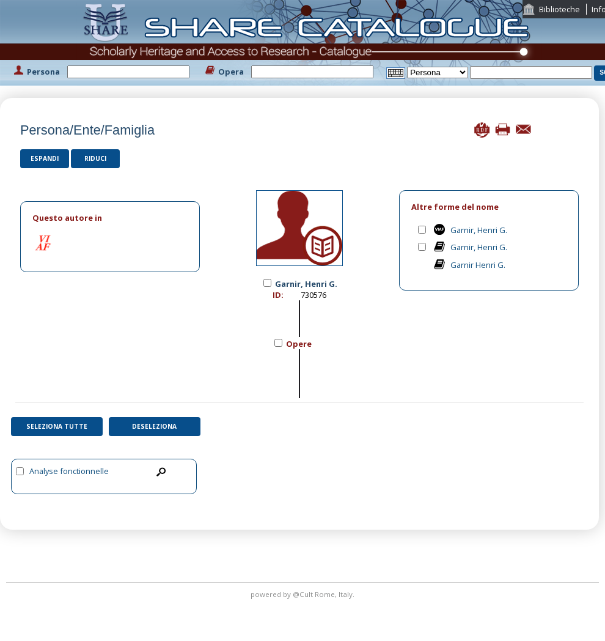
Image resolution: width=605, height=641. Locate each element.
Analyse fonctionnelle (69, 470)
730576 (313, 294)
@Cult (304, 594)
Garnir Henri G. (477, 264)
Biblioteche (559, 9)
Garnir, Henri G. (478, 229)
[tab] (110, 218)
